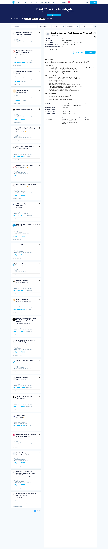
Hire (19, 2)
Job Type (55, 26)
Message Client (79, 52)
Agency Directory (46, 2)
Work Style (70, 26)
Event (54, 2)
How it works (34, 2)
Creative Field (43, 26)
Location (83, 26)
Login (87, 2)
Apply (90, 52)
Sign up (93, 2)
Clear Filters (49, 18)
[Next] (40, 511)
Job (25, 2)
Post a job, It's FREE (54, 15)
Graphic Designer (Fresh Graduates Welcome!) (71, 33)
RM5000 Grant (64, 2)
